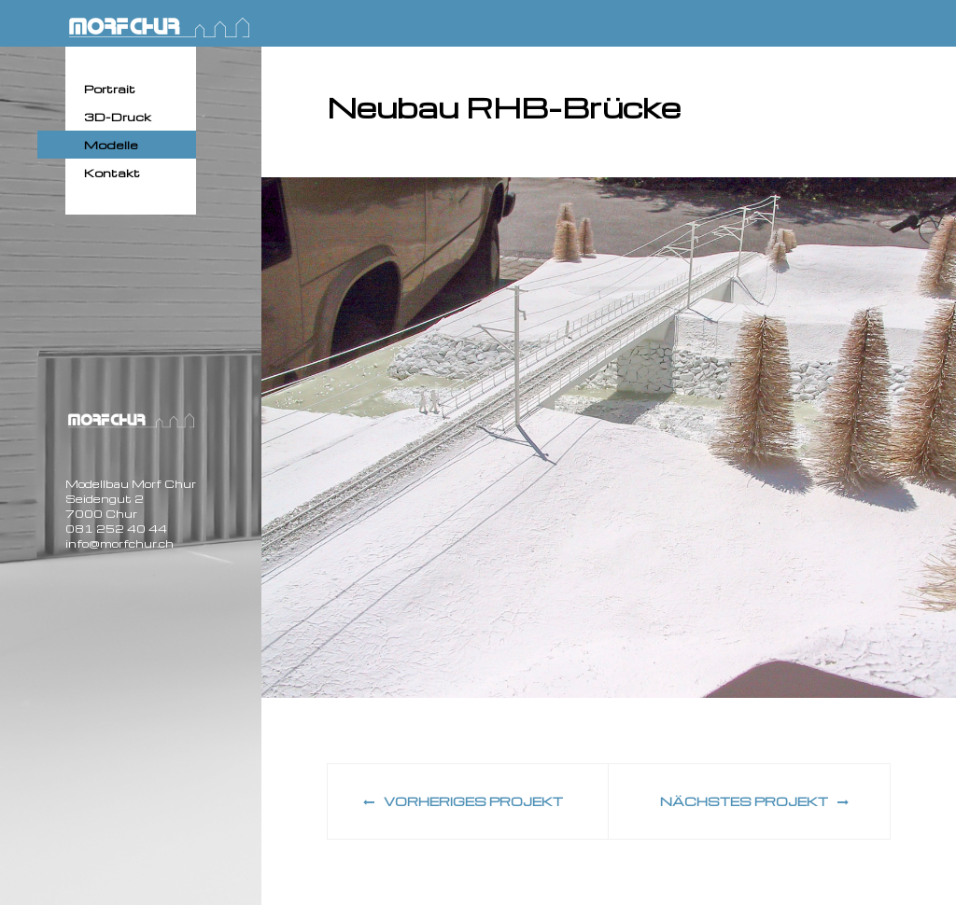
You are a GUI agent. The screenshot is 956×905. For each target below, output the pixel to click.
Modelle (111, 144)
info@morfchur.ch (119, 543)
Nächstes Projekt (754, 801)
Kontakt (112, 172)
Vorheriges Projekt (463, 801)
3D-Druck (117, 116)
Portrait (109, 88)
